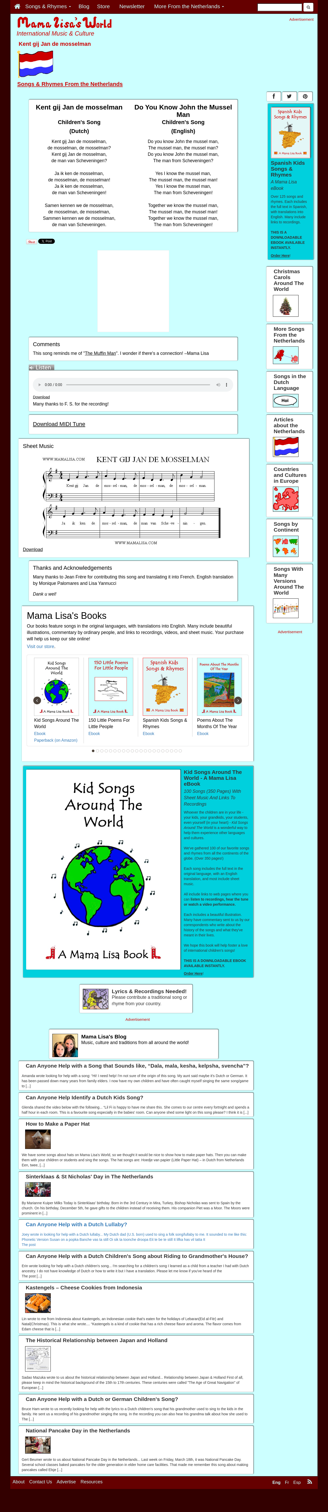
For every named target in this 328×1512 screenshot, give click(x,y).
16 (158, 751)
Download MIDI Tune (59, 424)
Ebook (40, 733)
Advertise (66, 1481)
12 (141, 751)
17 (163, 751)
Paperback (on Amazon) (55, 740)
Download (41, 397)
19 (171, 751)
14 (150, 751)
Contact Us (40, 1481)
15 (154, 751)
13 (145, 751)
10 (132, 751)
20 (176, 751)
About (19, 1481)
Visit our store (40, 646)
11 (137, 751)
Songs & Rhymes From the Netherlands (70, 84)
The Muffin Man (100, 353)
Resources (91, 1481)
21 (180, 751)
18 (167, 751)
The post (29, 1245)
